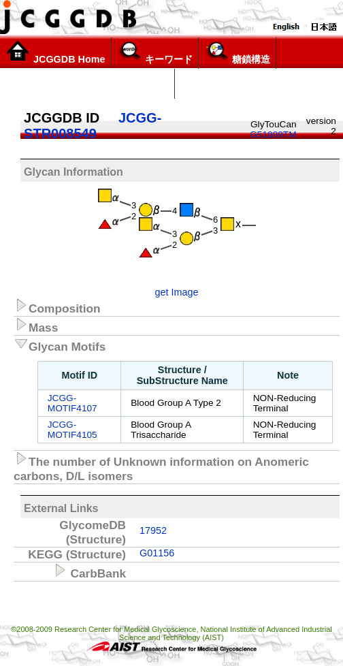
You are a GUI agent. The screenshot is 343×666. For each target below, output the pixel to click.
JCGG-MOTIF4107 (72, 403)
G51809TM (273, 134)
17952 (153, 530)
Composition (57, 306)
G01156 (157, 553)
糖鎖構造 (237, 52)
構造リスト (206, 84)
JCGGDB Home (55, 52)
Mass (36, 325)
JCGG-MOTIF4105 (72, 429)
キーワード (155, 52)
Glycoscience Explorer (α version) (87, 84)
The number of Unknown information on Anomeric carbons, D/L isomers (161, 467)
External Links (61, 508)
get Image (176, 292)
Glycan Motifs (59, 344)
